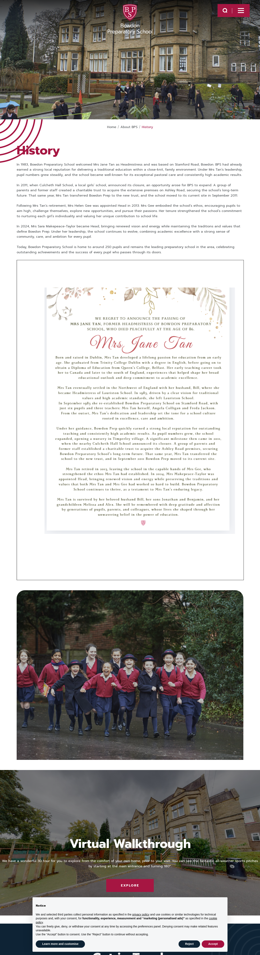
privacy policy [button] (140, 914)
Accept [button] (213, 943)
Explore (130, 885)
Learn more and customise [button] (60, 943)
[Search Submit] (225, 10)
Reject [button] (189, 943)
